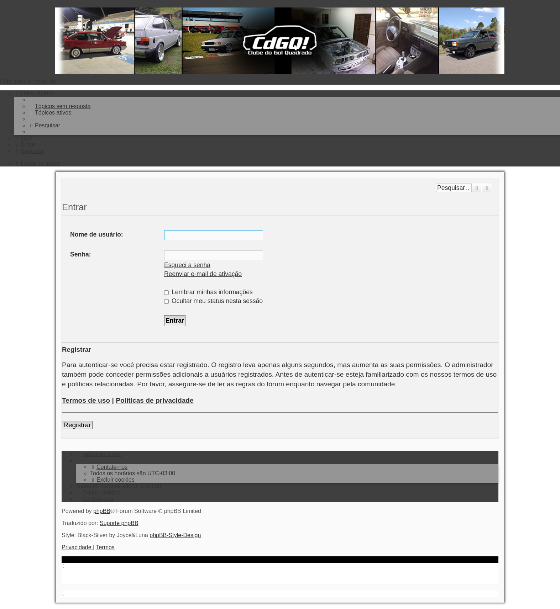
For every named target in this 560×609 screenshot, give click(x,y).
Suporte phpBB (119, 523)
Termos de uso (86, 400)
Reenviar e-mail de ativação (203, 273)
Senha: (80, 254)
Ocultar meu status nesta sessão (213, 300)
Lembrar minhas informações (208, 292)
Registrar (77, 425)
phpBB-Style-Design (175, 535)
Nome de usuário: (96, 234)
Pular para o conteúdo (28, 81)
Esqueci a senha (187, 265)
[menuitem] (59, 106)
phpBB (101, 511)
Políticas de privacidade (155, 400)
